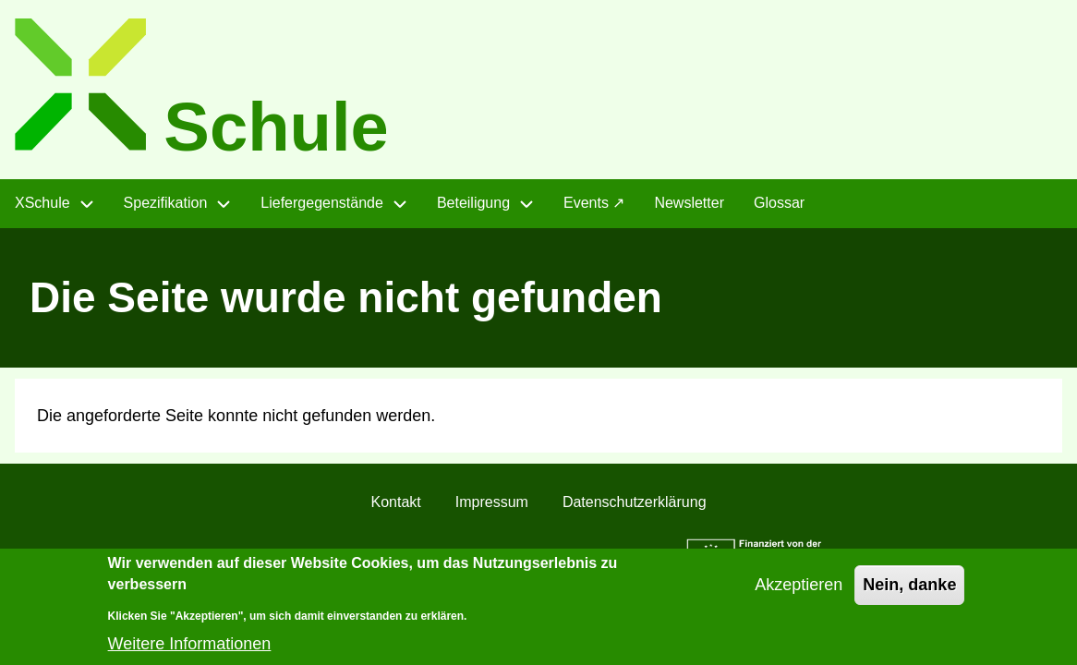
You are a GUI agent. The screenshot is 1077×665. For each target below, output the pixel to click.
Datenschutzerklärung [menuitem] (635, 502)
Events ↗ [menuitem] (593, 203)
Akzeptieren (798, 594)
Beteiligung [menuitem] (473, 203)
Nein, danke (909, 594)
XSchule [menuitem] (42, 203)
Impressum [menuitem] (491, 502)
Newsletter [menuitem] (689, 203)
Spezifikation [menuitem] (166, 203)
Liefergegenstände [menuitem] (321, 203)
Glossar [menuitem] (779, 203)
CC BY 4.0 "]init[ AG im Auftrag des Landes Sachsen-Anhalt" (440, 555)
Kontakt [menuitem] (395, 502)
